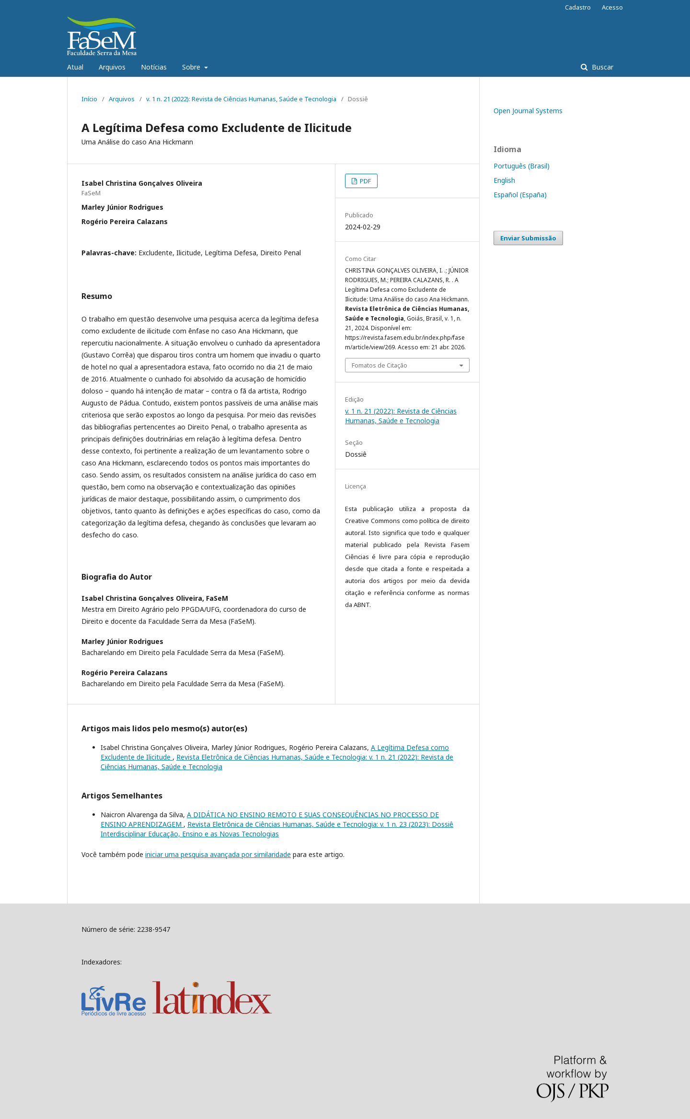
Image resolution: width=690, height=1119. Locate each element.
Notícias (154, 66)
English (504, 180)
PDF (364, 181)
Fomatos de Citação (379, 365)
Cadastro (578, 7)
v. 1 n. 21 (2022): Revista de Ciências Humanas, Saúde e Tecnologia (241, 99)
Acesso (612, 7)
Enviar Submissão (528, 238)
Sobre (192, 66)
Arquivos (112, 66)
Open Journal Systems (528, 110)
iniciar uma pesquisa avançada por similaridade (218, 854)
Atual (75, 66)
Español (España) (520, 194)
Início (89, 99)
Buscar (601, 66)
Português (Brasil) (522, 165)
